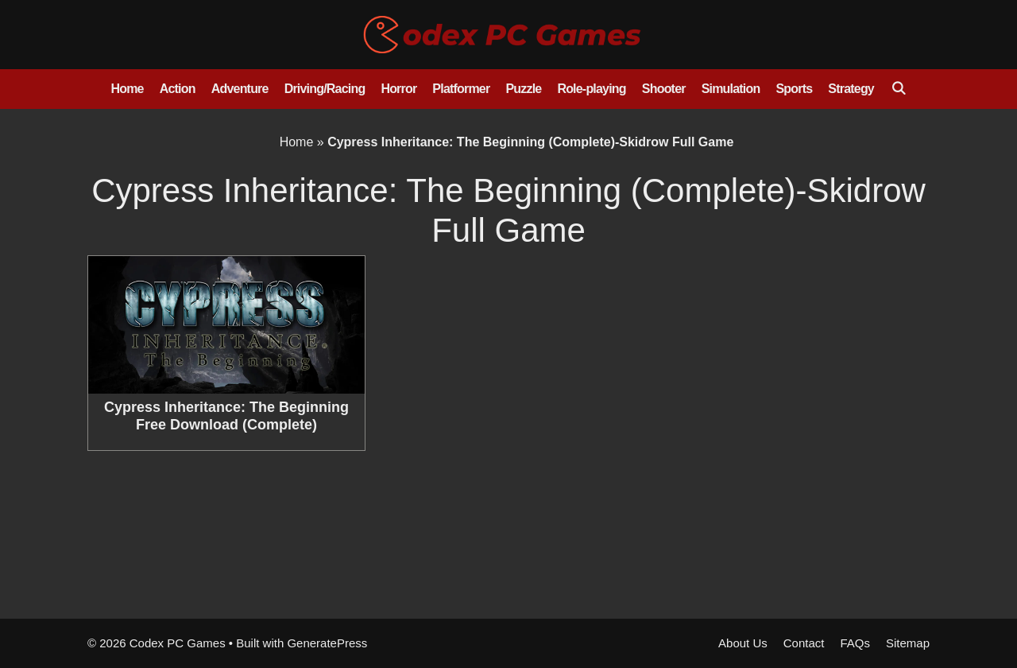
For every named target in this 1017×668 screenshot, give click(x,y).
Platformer (460, 88)
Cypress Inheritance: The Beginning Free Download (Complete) (226, 416)
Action (177, 88)
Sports (793, 88)
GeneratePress (327, 643)
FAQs (855, 643)
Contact (804, 643)
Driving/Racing (324, 88)
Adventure (240, 88)
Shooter (664, 88)
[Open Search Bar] (898, 89)
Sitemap (908, 643)
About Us (743, 643)
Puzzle (523, 88)
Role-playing (591, 88)
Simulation (731, 88)
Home (126, 88)
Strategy (851, 88)
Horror (398, 88)
